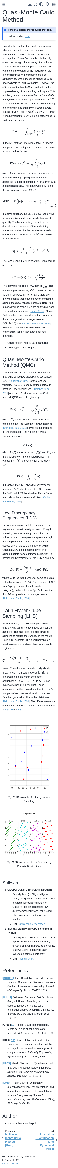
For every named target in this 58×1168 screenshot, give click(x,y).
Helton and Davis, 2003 (16, 598)
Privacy (14, 1163)
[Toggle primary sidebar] (3, 4)
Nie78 (6, 1063)
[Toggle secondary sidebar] (54, 4)
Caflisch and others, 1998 (36, 323)
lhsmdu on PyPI (27, 958)
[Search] (48, 4)
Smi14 (7, 1082)
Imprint (5, 1163)
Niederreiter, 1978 (18, 381)
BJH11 (7, 997)
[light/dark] (41, 4)
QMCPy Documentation (32, 924)
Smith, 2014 (37, 311)
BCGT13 (8, 978)
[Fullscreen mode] (35, 4)
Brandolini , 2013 (15, 427)
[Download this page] (30, 4)
